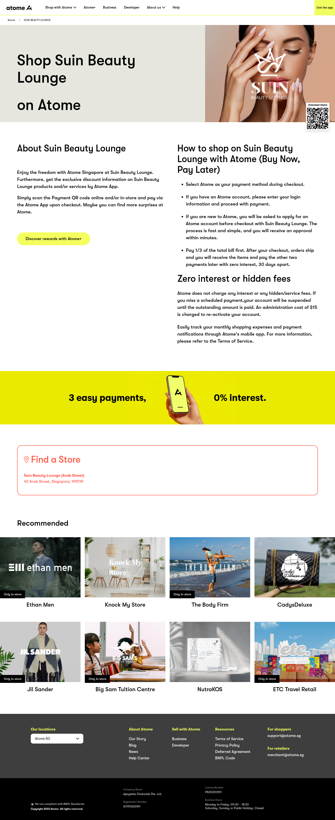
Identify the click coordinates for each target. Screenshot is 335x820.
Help (176, 7)
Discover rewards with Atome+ (54, 238)
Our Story (137, 739)
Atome (11, 20)
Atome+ (90, 7)
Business (109, 7)
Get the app (325, 7)
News (133, 752)
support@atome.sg (284, 735)
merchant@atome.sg (285, 755)
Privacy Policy (227, 745)
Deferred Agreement (232, 752)
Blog (133, 745)
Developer (132, 7)
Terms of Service (229, 739)
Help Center (139, 758)
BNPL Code (225, 758)
